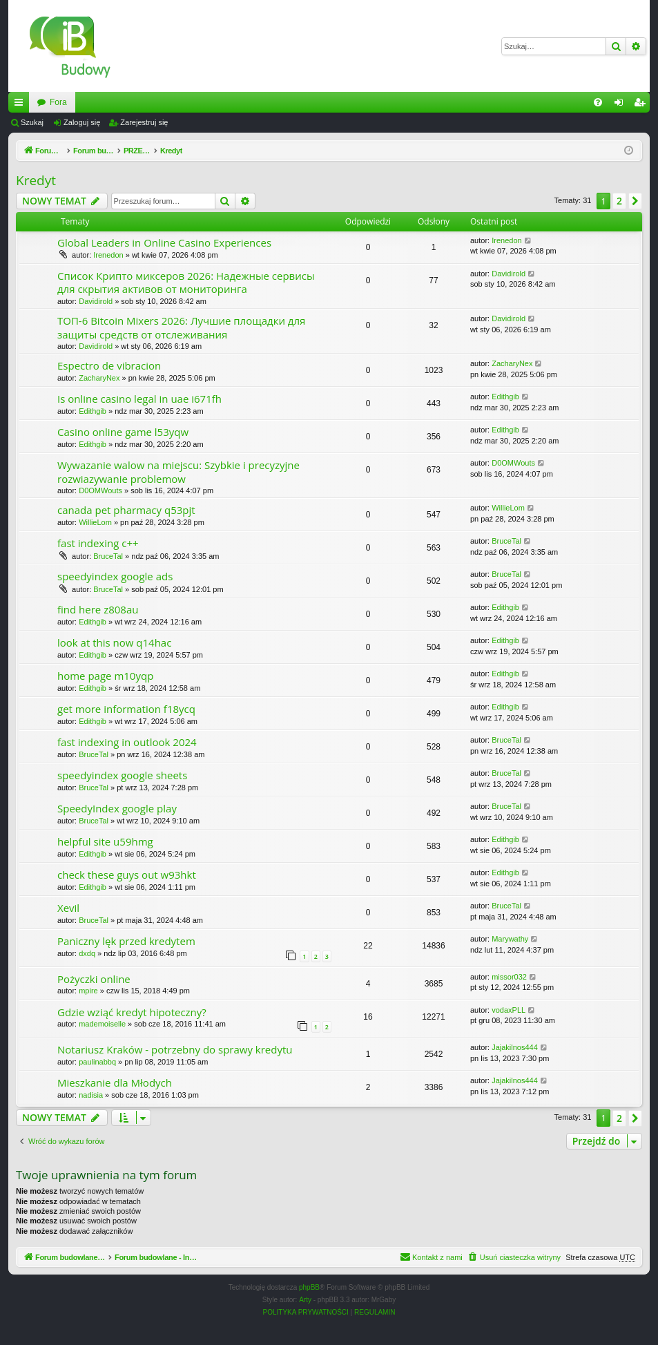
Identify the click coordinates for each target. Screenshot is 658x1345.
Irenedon (108, 255)
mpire (88, 990)
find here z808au (97, 609)
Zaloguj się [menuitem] (622, 105)
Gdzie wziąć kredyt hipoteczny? (131, 1012)
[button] (635, 201)
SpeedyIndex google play (117, 808)
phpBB (309, 1287)
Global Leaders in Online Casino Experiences (164, 242)
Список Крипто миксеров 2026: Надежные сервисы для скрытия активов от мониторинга (185, 282)
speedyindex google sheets (122, 775)
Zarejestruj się (144, 122)
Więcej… (21, 105)
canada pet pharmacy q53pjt (126, 510)
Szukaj (32, 122)
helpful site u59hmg (105, 841)
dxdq (87, 953)
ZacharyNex (99, 378)
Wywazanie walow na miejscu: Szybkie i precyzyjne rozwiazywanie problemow (178, 471)
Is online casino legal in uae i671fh (139, 399)
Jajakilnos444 (515, 1047)
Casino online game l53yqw (122, 432)
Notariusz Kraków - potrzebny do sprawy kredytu (175, 1049)
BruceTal (108, 556)
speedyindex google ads (115, 576)
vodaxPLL (508, 1010)
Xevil (68, 908)
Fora (215, 102)
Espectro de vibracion (109, 365)
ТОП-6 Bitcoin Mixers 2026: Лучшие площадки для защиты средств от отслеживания (181, 327)
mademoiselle (102, 1024)
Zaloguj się (82, 122)
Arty (305, 1300)
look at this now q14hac (114, 642)
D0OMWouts (100, 490)
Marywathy (510, 939)
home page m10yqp (105, 676)
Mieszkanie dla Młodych (114, 1082)
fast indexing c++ (98, 543)
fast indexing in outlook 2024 (127, 742)
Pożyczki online (93, 979)
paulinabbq (97, 1062)
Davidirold (96, 301)
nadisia (91, 1095)
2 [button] (619, 200)
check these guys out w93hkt (126, 874)
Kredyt (36, 180)
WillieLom (95, 522)
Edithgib (92, 411)
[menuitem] (598, 102)
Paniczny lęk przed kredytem (126, 941)
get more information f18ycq (126, 709)
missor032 (509, 977)
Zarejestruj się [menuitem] (642, 105)
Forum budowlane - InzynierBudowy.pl (107, 102)
